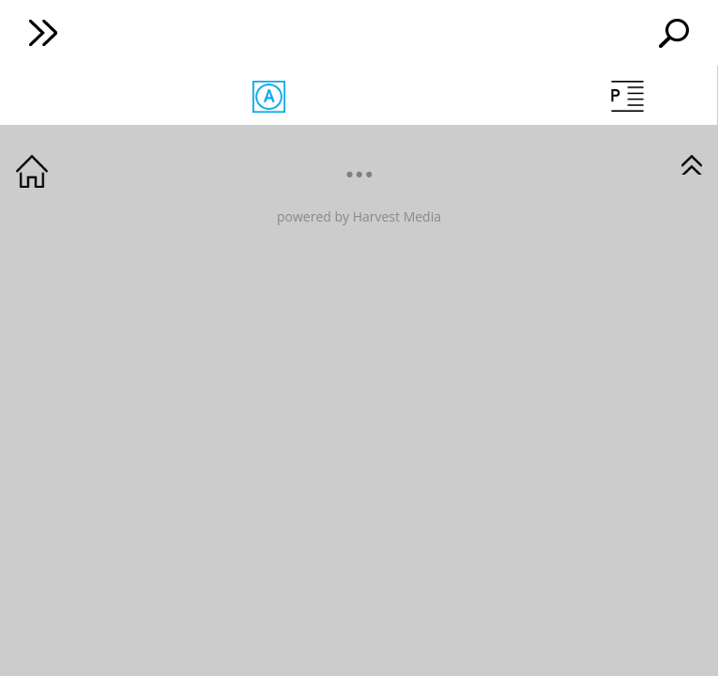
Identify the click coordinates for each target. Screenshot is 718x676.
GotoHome (32, 171)
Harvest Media (397, 216)
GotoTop (691, 163)
